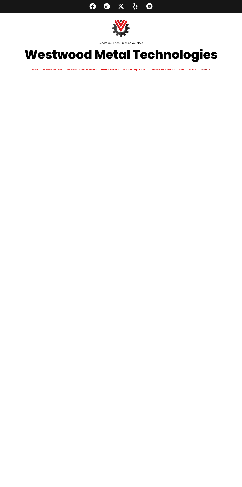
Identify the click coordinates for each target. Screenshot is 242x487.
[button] (92, 6)
